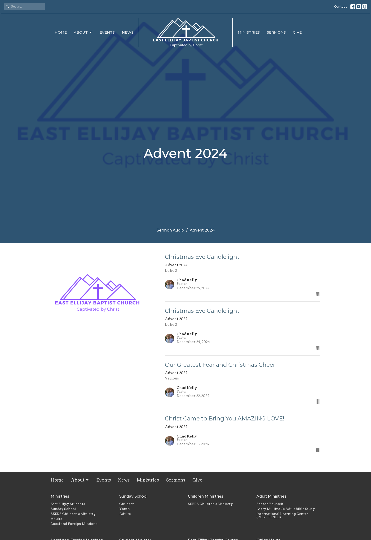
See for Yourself (269, 504)
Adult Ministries (271, 496)
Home (61, 32)
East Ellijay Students (68, 504)
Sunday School (63, 509)
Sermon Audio (170, 230)
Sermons (276, 32)
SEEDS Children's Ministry (73, 514)
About (83, 32)
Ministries (249, 32)
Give (297, 32)
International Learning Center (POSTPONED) (282, 515)
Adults (56, 519)
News (127, 32)
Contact (340, 6)
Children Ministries (205, 496)
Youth (124, 509)
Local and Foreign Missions (74, 524)
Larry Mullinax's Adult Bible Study (285, 509)
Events (107, 32)
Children (127, 504)
